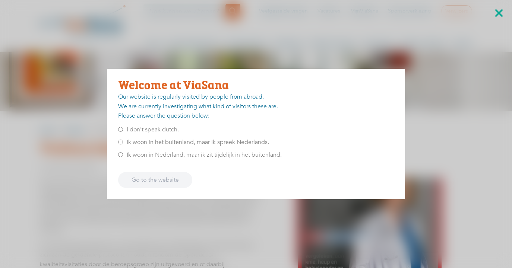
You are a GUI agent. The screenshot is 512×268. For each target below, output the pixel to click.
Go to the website (155, 180)
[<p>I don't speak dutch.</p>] (120, 129)
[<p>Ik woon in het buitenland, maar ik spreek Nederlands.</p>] (120, 142)
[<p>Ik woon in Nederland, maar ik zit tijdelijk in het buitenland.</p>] (120, 154)
